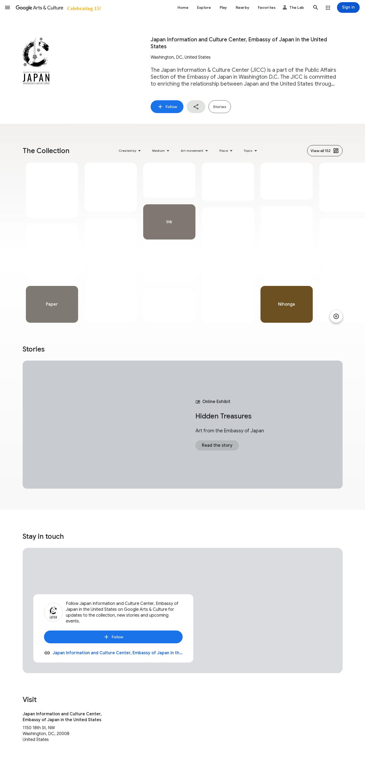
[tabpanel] (52, 243)
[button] (7, 7)
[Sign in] (348, 7)
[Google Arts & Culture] (58, 7)
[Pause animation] (336, 316)
